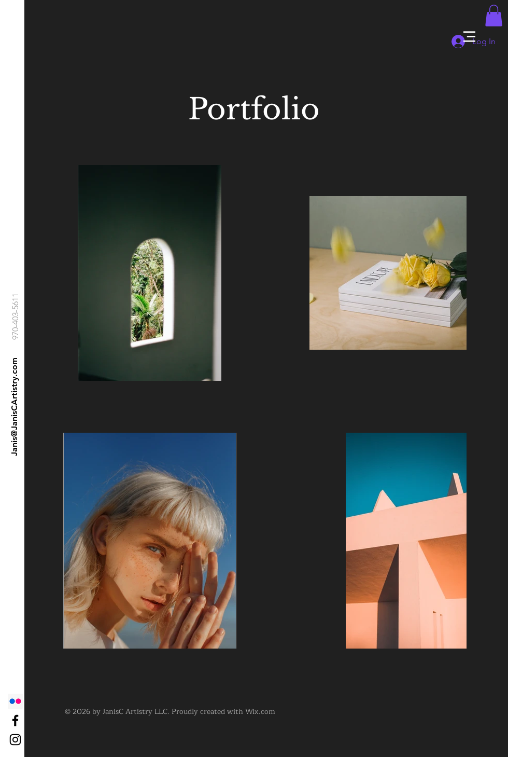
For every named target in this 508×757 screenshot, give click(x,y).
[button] (469, 37)
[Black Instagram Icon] (15, 739)
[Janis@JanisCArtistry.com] (15, 406)
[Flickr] (15, 701)
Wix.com (260, 712)
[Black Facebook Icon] (15, 720)
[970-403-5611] (16, 316)
